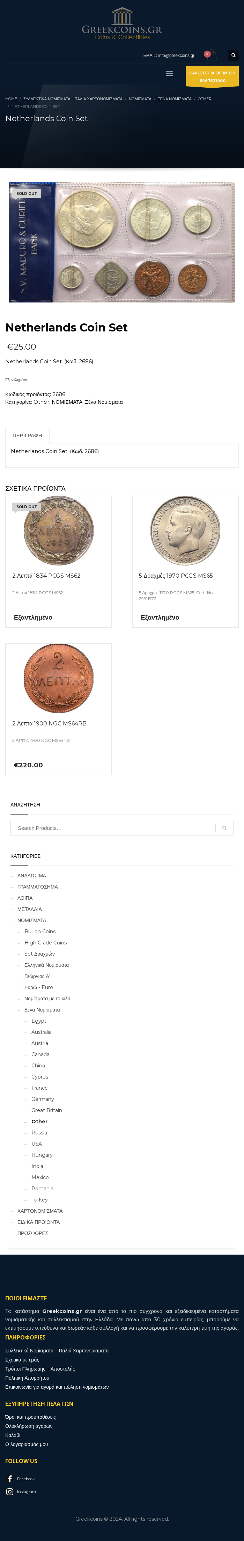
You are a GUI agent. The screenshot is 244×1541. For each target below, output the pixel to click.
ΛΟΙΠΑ (24, 898)
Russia (39, 1133)
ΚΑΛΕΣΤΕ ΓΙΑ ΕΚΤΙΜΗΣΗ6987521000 (212, 78)
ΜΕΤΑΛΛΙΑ (29, 909)
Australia (41, 1032)
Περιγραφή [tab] (27, 435)
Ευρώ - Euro (38, 987)
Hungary (42, 1155)
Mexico (40, 1177)
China (38, 1065)
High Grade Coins (45, 943)
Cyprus (39, 1077)
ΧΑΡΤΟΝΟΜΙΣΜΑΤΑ (39, 1211)
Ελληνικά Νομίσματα (46, 965)
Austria (39, 1043)
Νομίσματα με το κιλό (47, 998)
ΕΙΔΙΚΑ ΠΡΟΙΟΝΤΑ (38, 1222)
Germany (42, 1099)
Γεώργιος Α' (37, 976)
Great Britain (46, 1110)
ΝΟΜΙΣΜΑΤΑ (67, 402)
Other (41, 402)
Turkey (39, 1200)
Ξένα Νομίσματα (104, 402)
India (37, 1166)
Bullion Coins (40, 931)
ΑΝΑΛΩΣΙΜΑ (31, 875)
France (39, 1088)
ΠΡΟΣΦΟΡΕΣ (32, 1233)
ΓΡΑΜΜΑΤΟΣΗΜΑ (37, 887)
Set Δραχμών (39, 954)
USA (36, 1144)
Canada (40, 1054)
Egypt (38, 1021)
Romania (42, 1188)
